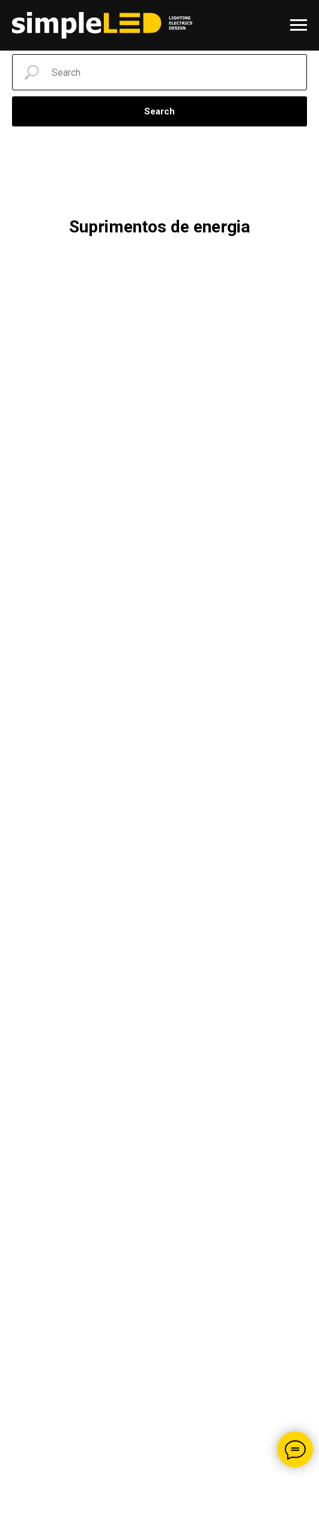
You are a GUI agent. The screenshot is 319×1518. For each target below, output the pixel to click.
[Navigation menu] (298, 25)
